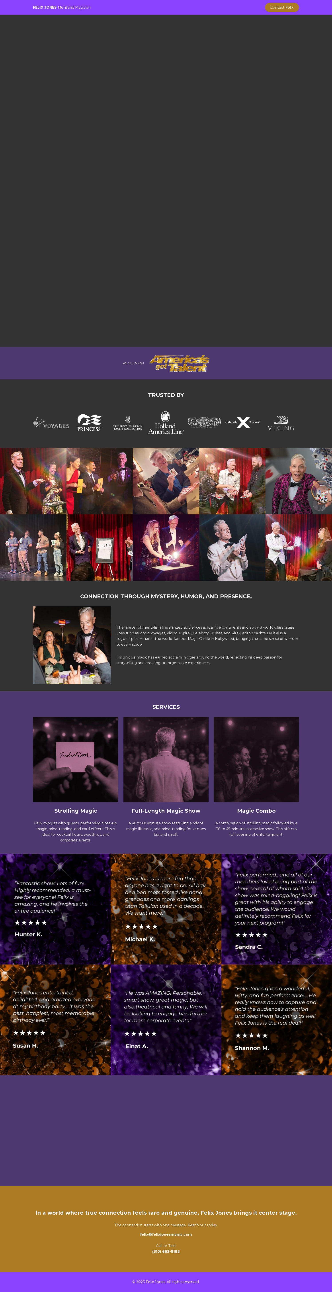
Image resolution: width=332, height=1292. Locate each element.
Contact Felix (282, 7)
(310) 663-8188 (166, 1251)
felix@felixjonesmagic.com (166, 1234)
